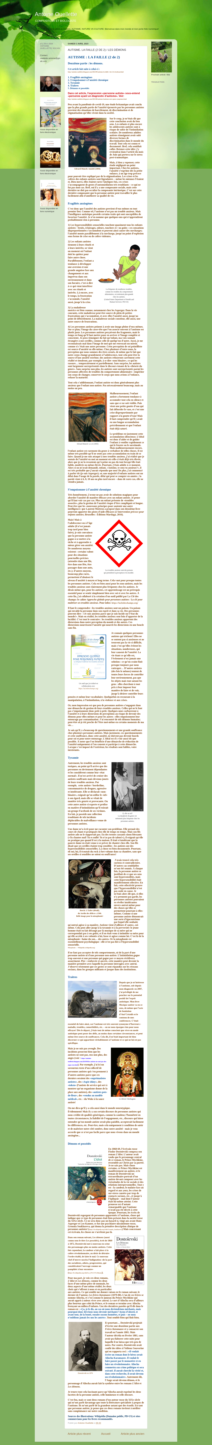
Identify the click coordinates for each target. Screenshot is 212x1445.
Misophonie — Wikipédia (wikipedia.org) (81, 947)
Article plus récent (79, 1433)
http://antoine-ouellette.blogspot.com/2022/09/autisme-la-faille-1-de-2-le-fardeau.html (96, 72)
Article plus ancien (132, 1433)
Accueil (105, 1433)
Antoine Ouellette (56, 14)
